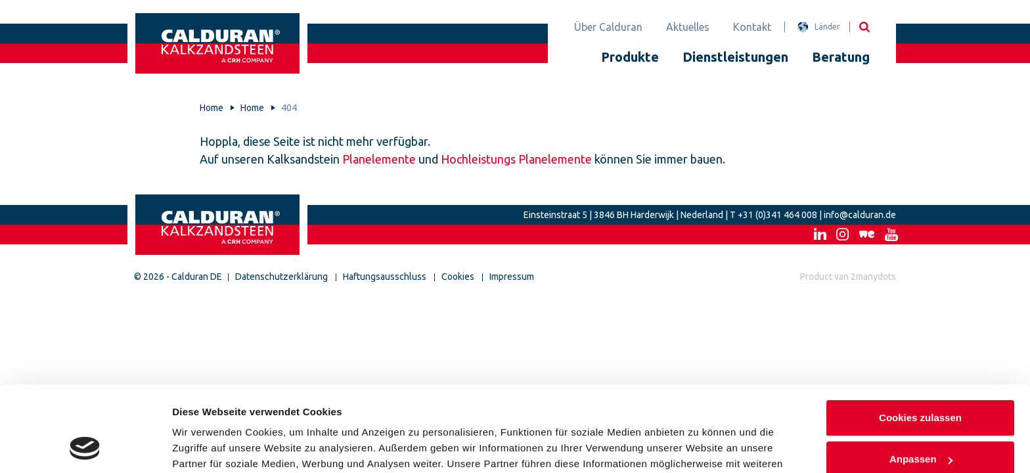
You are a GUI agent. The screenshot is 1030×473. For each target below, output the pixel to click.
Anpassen (920, 380)
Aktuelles (687, 27)
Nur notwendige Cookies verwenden (920, 430)
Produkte (630, 56)
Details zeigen (205, 436)
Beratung (841, 56)
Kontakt (752, 27)
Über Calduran (608, 27)
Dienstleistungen (735, 56)
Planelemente (379, 159)
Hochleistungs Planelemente (516, 159)
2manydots (873, 276)
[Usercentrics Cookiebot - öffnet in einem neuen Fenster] (85, 447)
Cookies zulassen (920, 338)
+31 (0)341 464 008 (777, 215)
